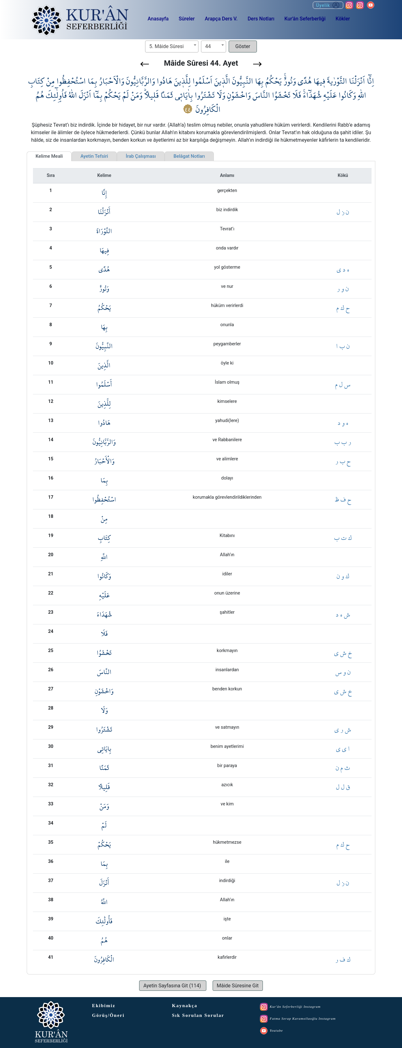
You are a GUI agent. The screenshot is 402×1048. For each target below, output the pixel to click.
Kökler (342, 19)
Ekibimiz (103, 1005)
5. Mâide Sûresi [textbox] (166, 46)
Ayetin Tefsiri (94, 156)
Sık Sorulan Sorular (198, 1015)
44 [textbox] (208, 46)
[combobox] (171, 46)
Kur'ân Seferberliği (305, 19)
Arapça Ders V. (221, 19)
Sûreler (187, 19)
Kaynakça (185, 1005)
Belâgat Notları (189, 156)
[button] (145, 64)
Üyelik (328, 5)
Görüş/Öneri (108, 1015)
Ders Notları (260, 19)
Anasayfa (158, 19)
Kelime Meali (49, 156)
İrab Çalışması (140, 156)
